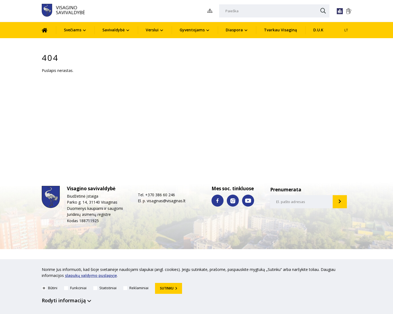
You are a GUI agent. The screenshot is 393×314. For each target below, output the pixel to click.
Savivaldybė (113, 29)
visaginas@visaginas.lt (166, 200)
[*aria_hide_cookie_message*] (350, 271)
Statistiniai (105, 287)
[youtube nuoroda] (248, 201)
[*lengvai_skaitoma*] (340, 11)
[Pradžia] (49, 30)
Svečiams (72, 29)
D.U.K (318, 29)
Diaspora (234, 29)
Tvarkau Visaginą (280, 29)
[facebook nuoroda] (218, 201)
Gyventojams (192, 29)
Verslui (152, 29)
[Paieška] (274, 10)
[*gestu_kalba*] (349, 11)
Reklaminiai (135, 287)
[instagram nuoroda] (233, 201)
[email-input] (301, 201)
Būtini (49, 287)
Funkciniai (75, 287)
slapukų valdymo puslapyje (91, 275)
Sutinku (167, 288)
